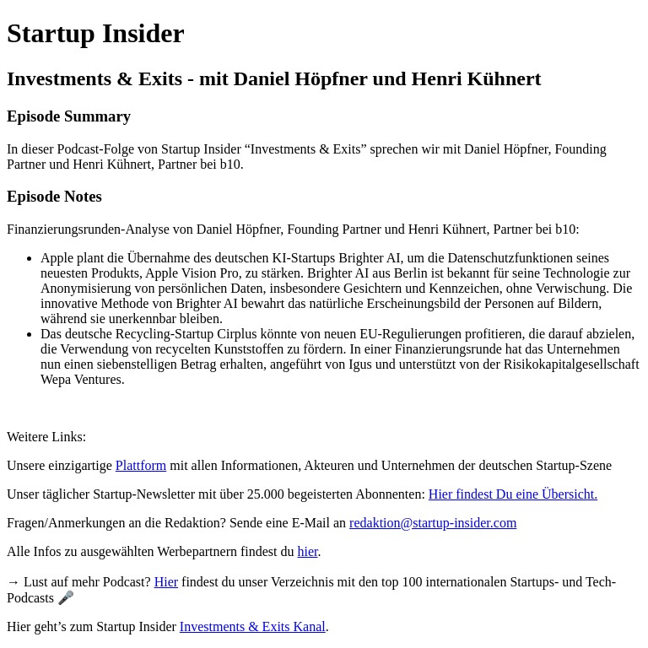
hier (308, 551)
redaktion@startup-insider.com (432, 523)
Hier (166, 582)
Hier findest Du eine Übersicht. (513, 494)
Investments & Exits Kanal (253, 626)
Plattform (141, 465)
